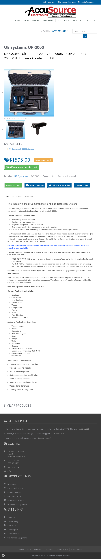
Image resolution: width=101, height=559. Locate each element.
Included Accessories (24, 196)
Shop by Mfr (48, 20)
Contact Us (90, 20)
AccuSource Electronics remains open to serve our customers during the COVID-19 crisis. (41, 429)
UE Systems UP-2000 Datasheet (22, 149)
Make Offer (82, 185)
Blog (29, 549)
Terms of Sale (13, 533)
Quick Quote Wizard (16, 500)
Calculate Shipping (59, 185)
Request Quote (35, 185)
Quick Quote (63, 20)
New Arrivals (49, 2)
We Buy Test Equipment (17, 538)
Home (17, 20)
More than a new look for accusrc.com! (21, 438)
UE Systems (21, 176)
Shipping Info (13, 529)
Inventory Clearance (67, 2)
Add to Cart (13, 185)
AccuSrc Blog (13, 521)
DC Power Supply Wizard (18, 504)
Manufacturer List (15, 496)
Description (9, 196)
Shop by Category (31, 20)
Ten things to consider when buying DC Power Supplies (28, 433)
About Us (77, 20)
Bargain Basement (86, 2)
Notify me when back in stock (21, 167)
